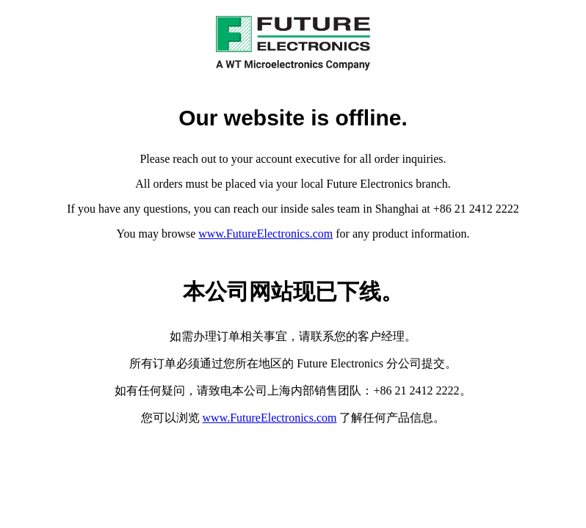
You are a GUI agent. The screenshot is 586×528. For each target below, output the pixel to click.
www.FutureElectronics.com (265, 233)
